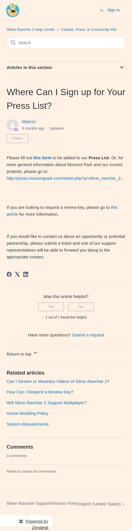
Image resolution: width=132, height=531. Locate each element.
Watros (28, 121)
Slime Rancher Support (29, 503)
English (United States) (101, 503)
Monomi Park (63, 503)
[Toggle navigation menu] (101, 9)
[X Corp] (17, 274)
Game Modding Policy (27, 413)
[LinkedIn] (25, 274)
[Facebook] (9, 274)
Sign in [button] (113, 10)
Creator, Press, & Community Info (89, 29)
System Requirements (28, 424)
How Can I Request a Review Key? (40, 391)
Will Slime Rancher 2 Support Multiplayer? (47, 402)
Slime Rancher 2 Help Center (31, 29)
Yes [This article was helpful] (51, 307)
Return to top (22, 353)
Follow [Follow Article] (18, 138)
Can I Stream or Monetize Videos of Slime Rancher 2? (58, 381)
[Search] (66, 42)
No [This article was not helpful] (81, 307)
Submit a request (88, 334)
